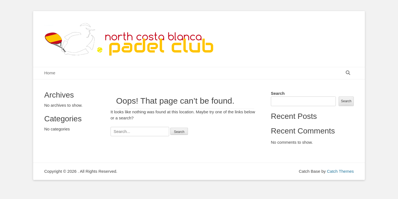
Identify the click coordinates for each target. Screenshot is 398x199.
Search (278, 93)
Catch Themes (340, 171)
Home (49, 72)
